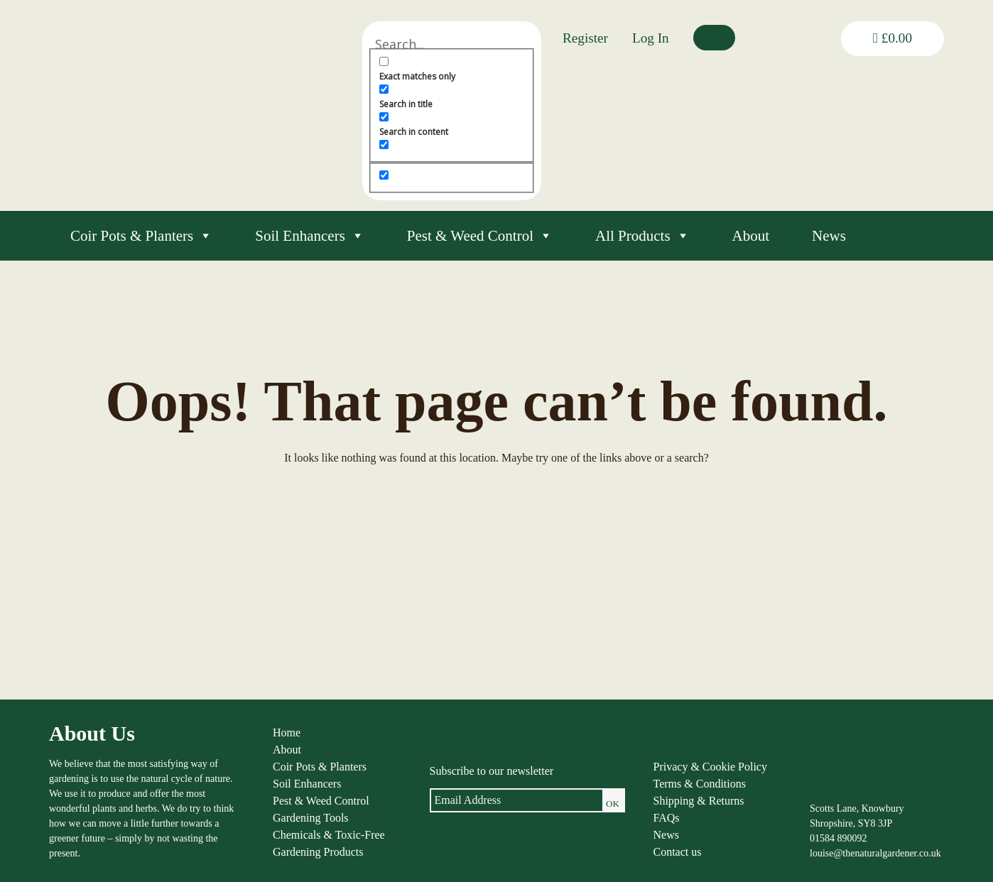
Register (585, 38)
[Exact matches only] (384, 61)
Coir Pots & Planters (141, 236)
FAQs (666, 818)
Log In (650, 38)
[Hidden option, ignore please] (384, 175)
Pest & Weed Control (480, 236)
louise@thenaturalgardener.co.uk (875, 853)
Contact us (677, 852)
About (751, 235)
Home (286, 732)
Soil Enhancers (309, 236)
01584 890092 (838, 838)
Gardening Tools (311, 818)
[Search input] (452, 44)
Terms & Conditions (699, 784)
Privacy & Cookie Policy (710, 767)
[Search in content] (384, 116)
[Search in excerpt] (384, 144)
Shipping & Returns (698, 801)
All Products (642, 236)
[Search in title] (384, 89)
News (829, 235)
